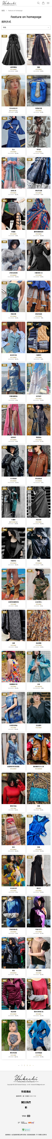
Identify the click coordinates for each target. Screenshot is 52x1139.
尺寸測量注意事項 (41, 1135)
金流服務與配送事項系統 (19, 1135)
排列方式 (6, 21)
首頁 (3, 11)
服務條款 (8, 1135)
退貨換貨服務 (31, 1135)
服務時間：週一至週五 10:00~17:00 (26, 1096)
